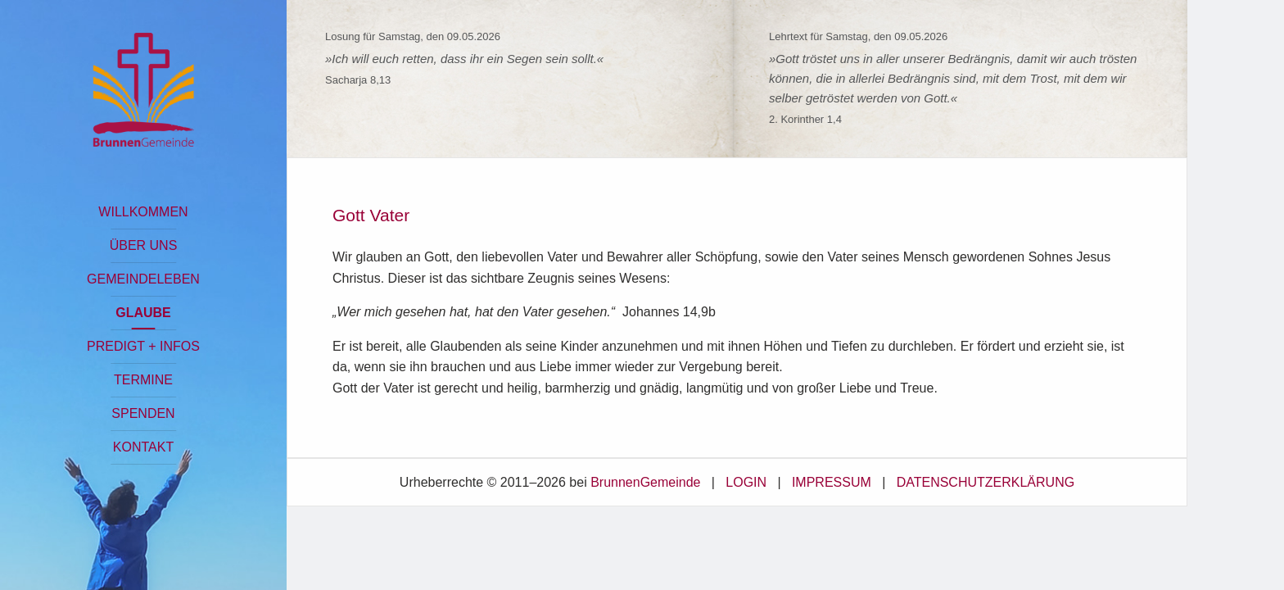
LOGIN (746, 482)
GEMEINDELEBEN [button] (143, 279)
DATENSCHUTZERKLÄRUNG (986, 482)
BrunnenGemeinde (645, 482)
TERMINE (143, 380)
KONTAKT (143, 447)
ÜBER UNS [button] (144, 245)
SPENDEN (142, 413)
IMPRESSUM (831, 482)
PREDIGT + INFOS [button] (143, 346)
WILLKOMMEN (143, 212)
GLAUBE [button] (143, 313)
